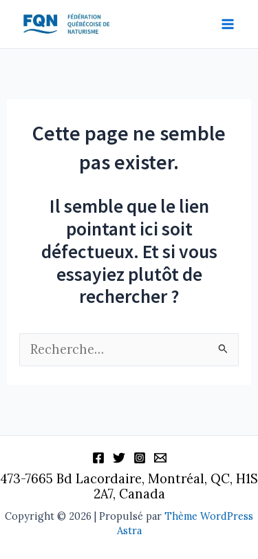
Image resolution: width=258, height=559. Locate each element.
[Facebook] (98, 458)
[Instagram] (139, 458)
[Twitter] (119, 458)
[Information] (160, 458)
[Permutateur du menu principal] (228, 24)
